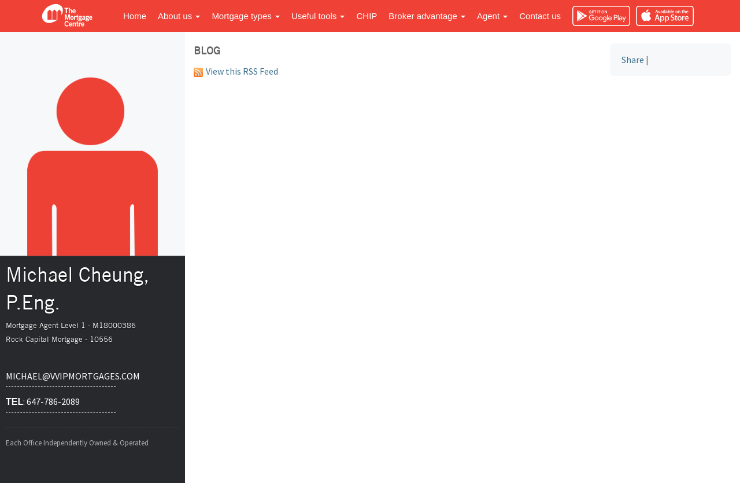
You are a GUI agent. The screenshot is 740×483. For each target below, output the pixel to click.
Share (632, 59)
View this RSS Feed (236, 71)
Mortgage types (246, 16)
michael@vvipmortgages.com (61, 376)
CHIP (366, 16)
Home (134, 16)
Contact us (540, 16)
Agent (492, 16)
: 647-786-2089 (43, 401)
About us (179, 16)
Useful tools (318, 16)
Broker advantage (426, 16)
